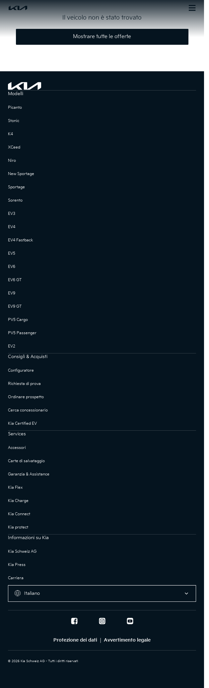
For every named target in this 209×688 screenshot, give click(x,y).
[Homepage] (55, 8)
